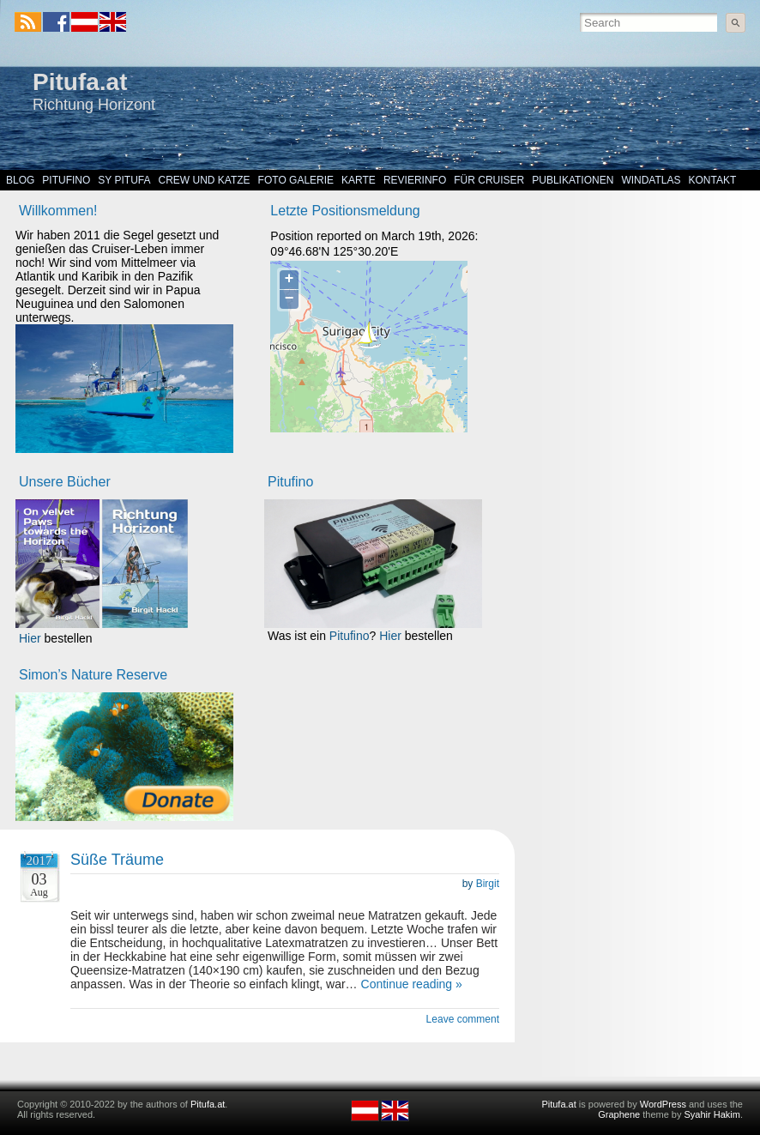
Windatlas (650, 180)
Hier (30, 638)
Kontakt (713, 180)
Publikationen (572, 180)
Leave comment (462, 1019)
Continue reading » (411, 984)
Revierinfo (414, 180)
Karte (358, 180)
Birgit (487, 884)
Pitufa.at (80, 82)
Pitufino (66, 180)
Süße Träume (117, 859)
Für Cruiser (489, 180)
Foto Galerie (296, 180)
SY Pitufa (124, 180)
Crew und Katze (204, 180)
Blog (20, 180)
